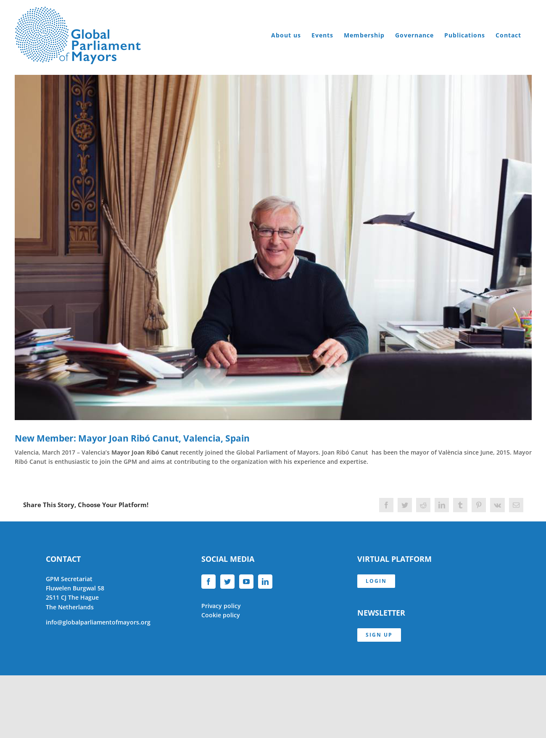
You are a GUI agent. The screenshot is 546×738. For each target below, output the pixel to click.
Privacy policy (221, 606)
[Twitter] (227, 581)
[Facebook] (208, 581)
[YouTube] (246, 581)
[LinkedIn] (265, 581)
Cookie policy (220, 615)
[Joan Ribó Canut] (273, 247)
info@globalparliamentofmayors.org (98, 622)
